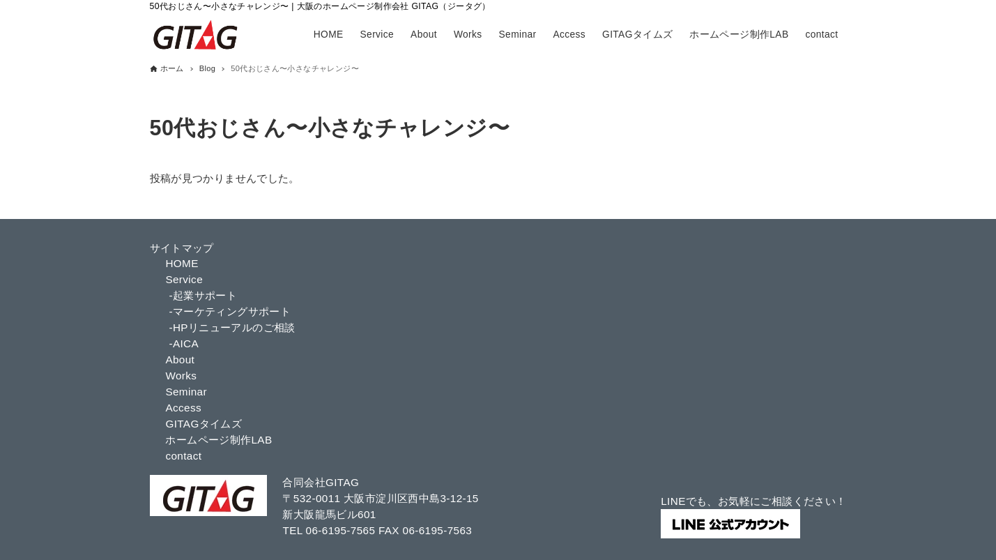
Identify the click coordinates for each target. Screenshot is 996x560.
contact (183, 456)
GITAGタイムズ (203, 424)
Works (181, 375)
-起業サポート (203, 295)
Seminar (186, 392)
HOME (181, 263)
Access (183, 408)
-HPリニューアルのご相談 (232, 327)
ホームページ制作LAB (218, 440)
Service (184, 279)
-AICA (184, 343)
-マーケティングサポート (230, 311)
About (179, 359)
